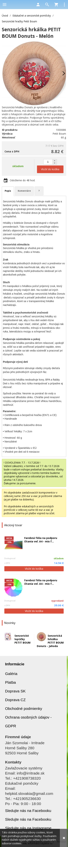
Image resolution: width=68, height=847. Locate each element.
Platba (10, 682)
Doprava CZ (15, 700)
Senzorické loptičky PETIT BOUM (22, 639)
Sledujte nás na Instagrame (28, 828)
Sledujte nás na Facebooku (28, 810)
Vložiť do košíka (34, 568)
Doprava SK (15, 691)
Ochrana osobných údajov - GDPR (28, 721)
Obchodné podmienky (23, 708)
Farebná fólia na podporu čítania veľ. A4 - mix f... (40, 539)
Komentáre (24, 190)
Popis (8, 190)
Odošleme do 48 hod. (22, 180)
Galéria (11, 674)
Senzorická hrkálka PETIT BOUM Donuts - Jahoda (50, 641)
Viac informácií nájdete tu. (37, 843)
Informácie (14, 664)
